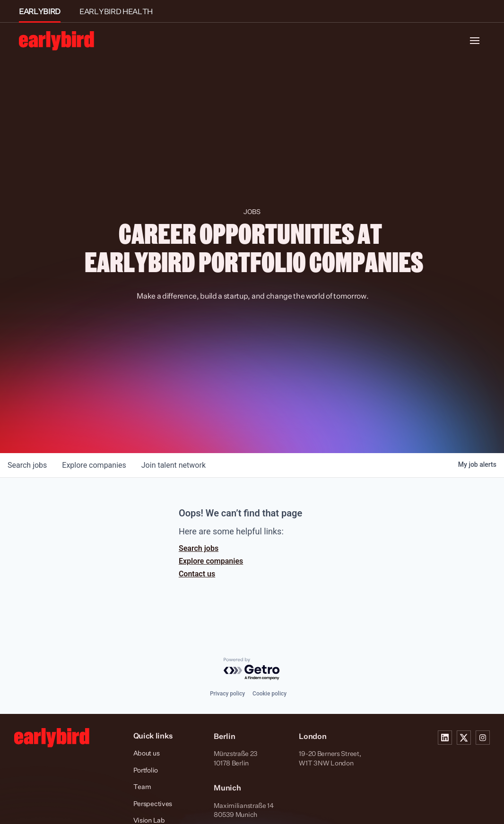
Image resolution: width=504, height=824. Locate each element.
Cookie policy (269, 693)
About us (146, 753)
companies (94, 465)
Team (142, 786)
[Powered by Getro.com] (252, 669)
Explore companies (211, 561)
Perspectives (153, 803)
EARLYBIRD (40, 11)
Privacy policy (227, 693)
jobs (27, 465)
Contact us (197, 573)
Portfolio (145, 770)
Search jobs (198, 548)
